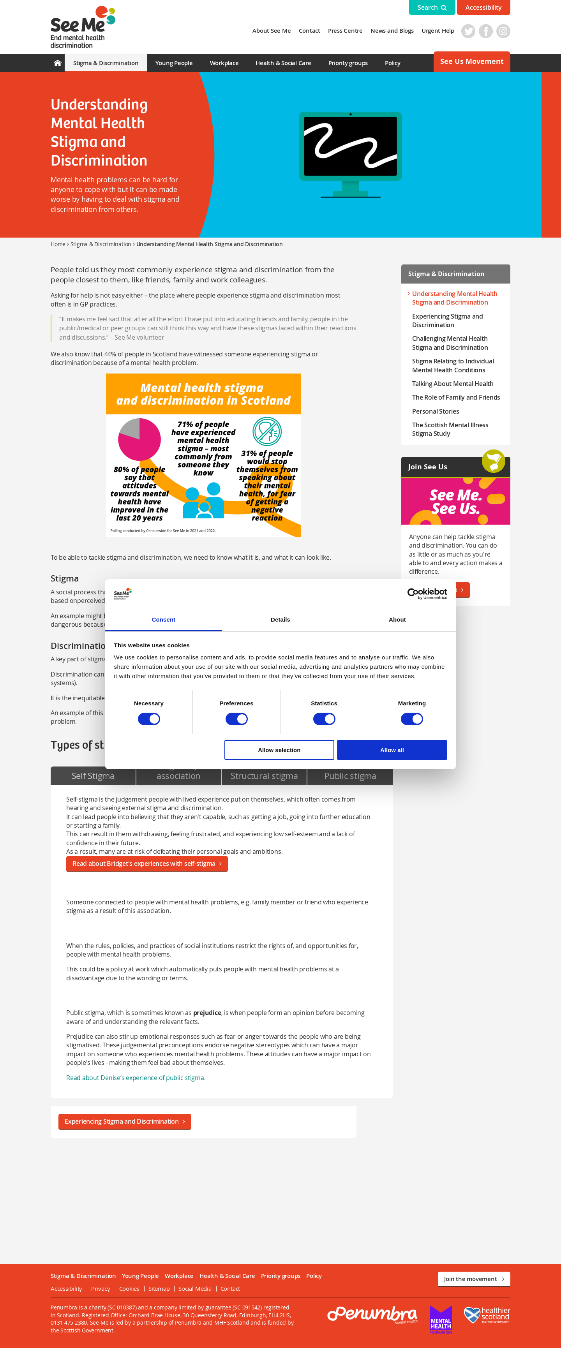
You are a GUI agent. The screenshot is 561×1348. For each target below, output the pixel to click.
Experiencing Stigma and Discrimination (125, 1121)
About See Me (271, 30)
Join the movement (474, 1279)
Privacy (100, 1288)
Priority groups (348, 63)
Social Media (194, 1288)
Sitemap (158, 1288)
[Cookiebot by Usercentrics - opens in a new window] (413, 594)
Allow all (392, 750)
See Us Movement (472, 61)
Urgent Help (438, 30)
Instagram (503, 31)
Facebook (486, 31)
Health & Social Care (283, 63)
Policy (392, 63)
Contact (309, 30)
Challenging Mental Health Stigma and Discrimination (450, 342)
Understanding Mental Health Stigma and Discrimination (454, 298)
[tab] (93, 776)
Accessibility (484, 7)
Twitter (468, 31)
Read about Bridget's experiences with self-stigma (147, 863)
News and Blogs (392, 30)
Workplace (224, 63)
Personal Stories (435, 411)
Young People (173, 63)
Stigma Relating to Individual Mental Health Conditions (453, 365)
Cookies (129, 1288)
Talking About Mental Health (453, 383)
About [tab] (397, 619)
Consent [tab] (164, 619)
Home (58, 244)
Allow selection (279, 750)
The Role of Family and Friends (456, 397)
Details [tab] (280, 619)
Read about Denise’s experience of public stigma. (135, 1077)
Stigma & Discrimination (105, 63)
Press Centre (345, 30)
